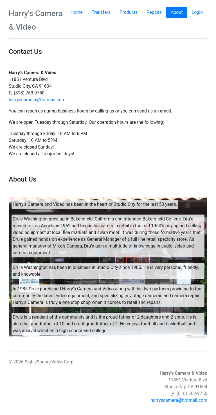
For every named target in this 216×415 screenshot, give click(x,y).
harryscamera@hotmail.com (37, 99)
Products (129, 12)
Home (77, 12)
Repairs (154, 12)
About (179, 12)
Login (197, 12)
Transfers (101, 12)
